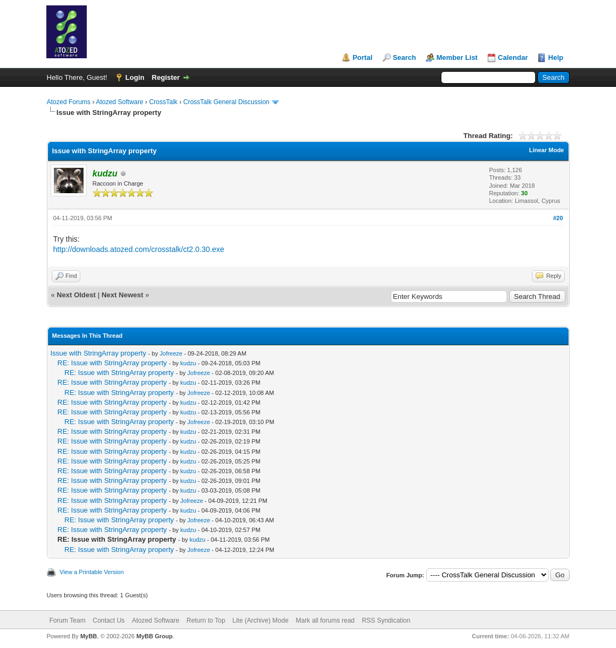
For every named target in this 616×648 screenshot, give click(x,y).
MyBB (88, 636)
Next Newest (122, 295)
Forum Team (68, 620)
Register (166, 77)
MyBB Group (154, 636)
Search (404, 57)
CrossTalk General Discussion (226, 102)
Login (135, 77)
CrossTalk (163, 102)
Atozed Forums (69, 102)
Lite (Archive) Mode (260, 620)
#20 (558, 218)
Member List (457, 57)
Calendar (513, 57)
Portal (362, 57)
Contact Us (108, 620)
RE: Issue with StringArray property (112, 363)
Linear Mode (546, 150)
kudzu (188, 363)
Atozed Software (119, 102)
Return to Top (205, 620)
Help (555, 57)
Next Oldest (76, 295)
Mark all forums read (325, 620)
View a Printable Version (92, 572)
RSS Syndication (386, 620)
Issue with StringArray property (99, 353)
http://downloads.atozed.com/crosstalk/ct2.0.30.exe (139, 249)
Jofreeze (171, 353)
